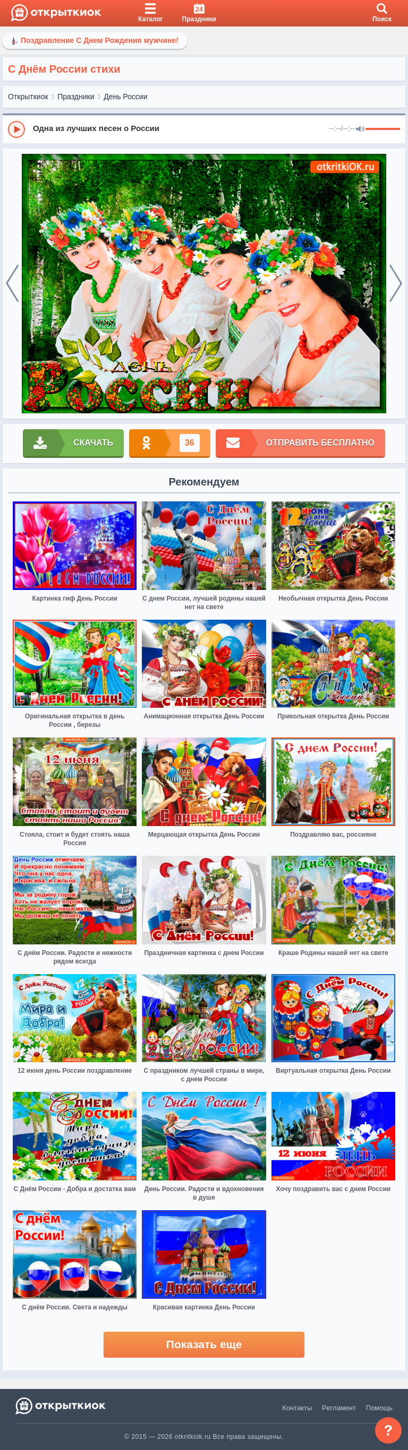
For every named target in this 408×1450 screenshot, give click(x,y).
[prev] (12, 284)
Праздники (75, 96)
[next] (396, 284)
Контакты (297, 1408)
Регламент (339, 1408)
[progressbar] (383, 129)
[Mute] (360, 129)
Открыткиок (28, 96)
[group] (204, 129)
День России (125, 96)
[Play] (16, 129)
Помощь (379, 1408)
